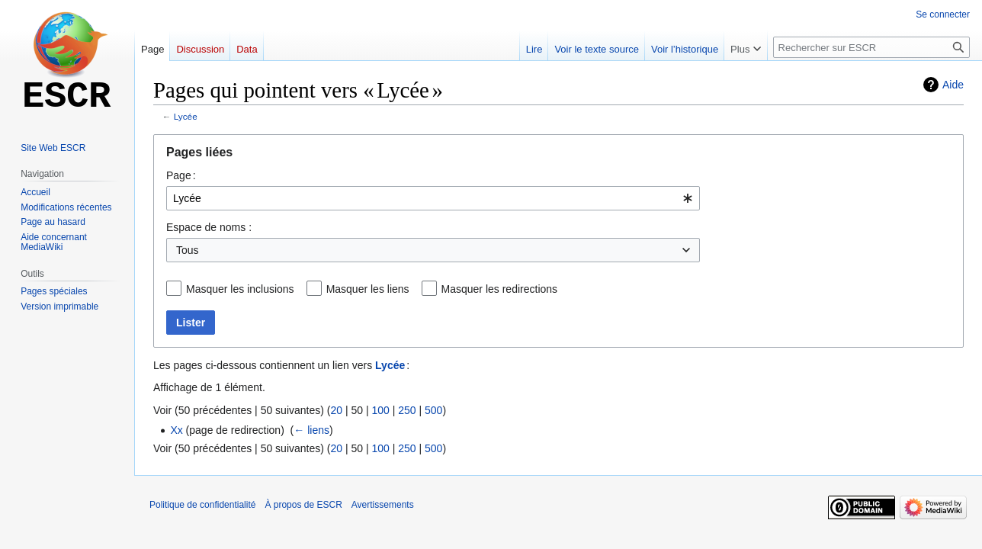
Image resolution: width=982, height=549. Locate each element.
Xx (176, 430)
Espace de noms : (209, 227)
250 (407, 410)
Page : (181, 175)
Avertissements (382, 504)
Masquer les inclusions (240, 289)
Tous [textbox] (187, 250)
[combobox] (433, 198)
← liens (311, 430)
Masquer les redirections (499, 289)
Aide (953, 85)
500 (433, 410)
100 (380, 410)
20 (336, 410)
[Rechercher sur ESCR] (871, 47)
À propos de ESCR (303, 504)
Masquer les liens (367, 289)
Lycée (185, 116)
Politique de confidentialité (202, 504)
